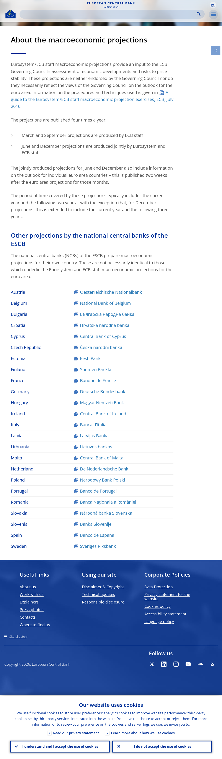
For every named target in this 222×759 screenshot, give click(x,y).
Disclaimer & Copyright (103, 586)
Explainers (29, 602)
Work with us (32, 594)
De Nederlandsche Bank (104, 469)
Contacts (28, 617)
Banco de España (97, 535)
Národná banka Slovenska (106, 513)
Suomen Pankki (95, 369)
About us (28, 586)
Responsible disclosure (103, 602)
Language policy (159, 621)
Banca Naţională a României (108, 502)
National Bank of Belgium (105, 303)
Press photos (32, 609)
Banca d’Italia (93, 425)
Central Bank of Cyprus (103, 336)
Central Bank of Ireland (103, 414)
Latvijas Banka (94, 436)
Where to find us (35, 624)
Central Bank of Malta (101, 458)
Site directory (18, 636)
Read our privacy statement (76, 732)
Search (198, 14)
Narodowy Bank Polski (102, 480)
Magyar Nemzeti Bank (102, 402)
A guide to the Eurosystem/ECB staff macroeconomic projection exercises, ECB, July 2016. (92, 99)
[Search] (108, 14)
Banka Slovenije (95, 524)
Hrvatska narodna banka (104, 325)
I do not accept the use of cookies (162, 746)
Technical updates (98, 594)
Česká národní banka (101, 347)
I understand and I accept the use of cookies (60, 746)
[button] (213, 5)
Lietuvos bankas (96, 447)
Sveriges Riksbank (98, 546)
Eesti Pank (90, 358)
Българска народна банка (107, 314)
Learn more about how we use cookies (143, 732)
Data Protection (158, 586)
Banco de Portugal (98, 491)
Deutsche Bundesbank (102, 391)
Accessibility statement (165, 613)
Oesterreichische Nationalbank (111, 292)
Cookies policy (157, 606)
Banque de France (98, 380)
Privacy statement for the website (167, 596)
